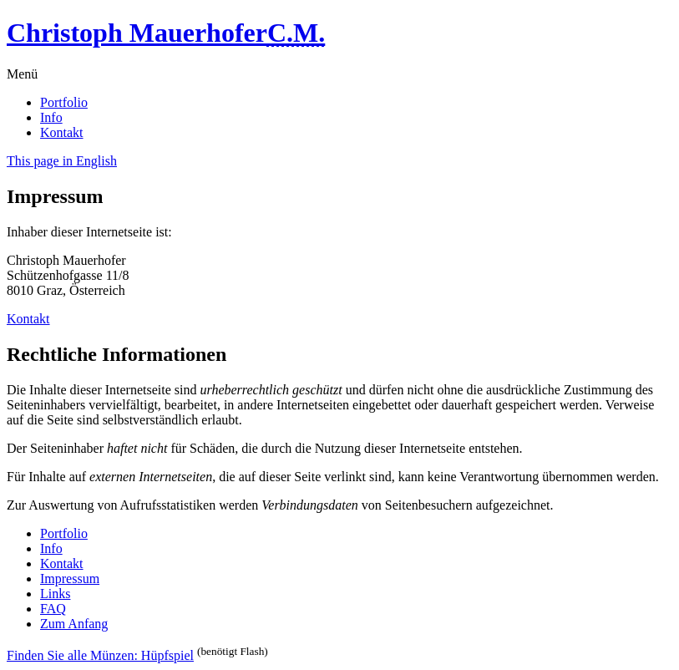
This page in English (62, 161)
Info (51, 117)
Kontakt (62, 132)
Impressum (69, 578)
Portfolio (64, 102)
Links (55, 593)
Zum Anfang (74, 624)
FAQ (53, 608)
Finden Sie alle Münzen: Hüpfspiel (100, 655)
